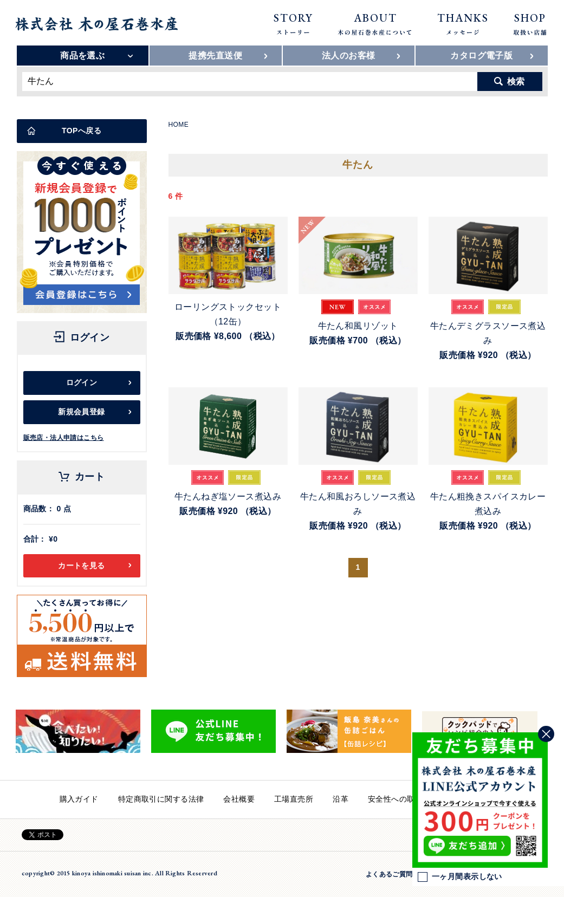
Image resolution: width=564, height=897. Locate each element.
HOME (178, 124)
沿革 (340, 799)
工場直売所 (293, 799)
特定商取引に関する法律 (161, 799)
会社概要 (239, 799)
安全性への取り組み (403, 799)
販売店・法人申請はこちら (63, 437)
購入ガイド (79, 799)
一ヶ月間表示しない (460, 877)
